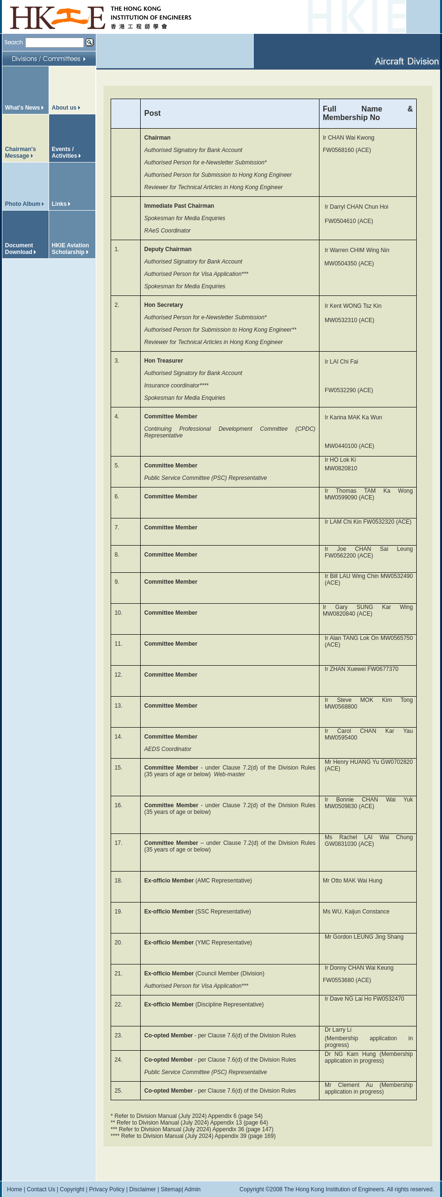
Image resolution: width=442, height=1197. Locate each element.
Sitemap (171, 1189)
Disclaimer (142, 1189)
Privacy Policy (107, 1189)
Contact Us (41, 1189)
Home (14, 1189)
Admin (193, 1189)
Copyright (72, 1189)
